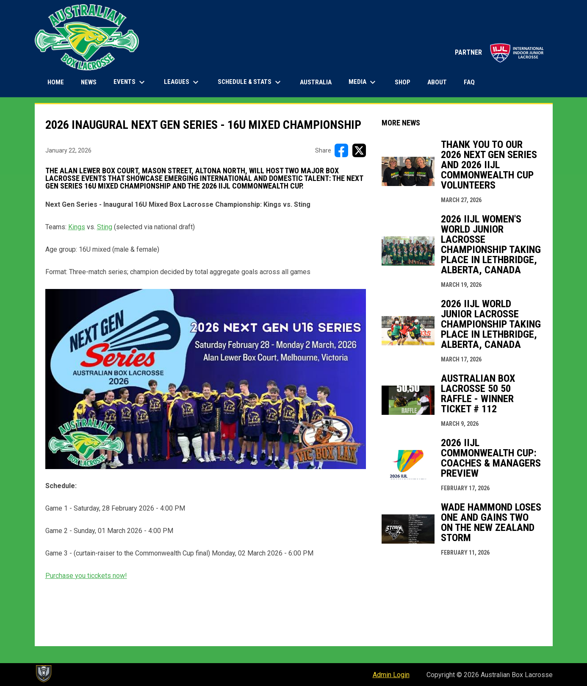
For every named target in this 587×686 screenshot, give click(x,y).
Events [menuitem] (130, 82)
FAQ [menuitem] (469, 82)
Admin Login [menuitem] (391, 675)
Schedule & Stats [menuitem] (250, 82)
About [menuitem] (437, 82)
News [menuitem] (89, 82)
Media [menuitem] (363, 82)
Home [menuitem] (55, 82)
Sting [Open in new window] (104, 227)
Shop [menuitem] (406, 82)
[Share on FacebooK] (341, 150)
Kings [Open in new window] (76, 227)
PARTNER (499, 52)
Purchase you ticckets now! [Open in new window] (86, 576)
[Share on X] (359, 150)
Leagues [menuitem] (182, 82)
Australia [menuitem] (316, 82)
